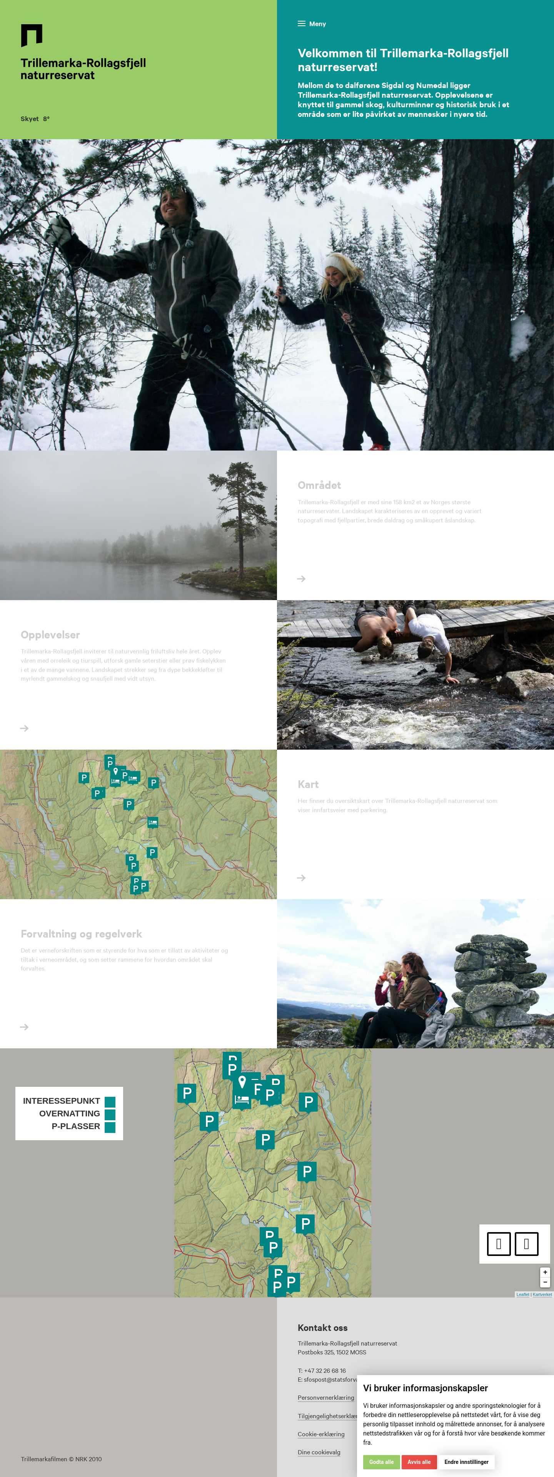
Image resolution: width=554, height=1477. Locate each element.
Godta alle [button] (381, 1462)
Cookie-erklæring (321, 1433)
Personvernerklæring (326, 1397)
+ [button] (545, 1272)
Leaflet (523, 1294)
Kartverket (542, 1294)
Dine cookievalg (319, 1451)
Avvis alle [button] (419, 1462)
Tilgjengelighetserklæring (332, 1415)
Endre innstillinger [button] (467, 1462)
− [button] (545, 1282)
